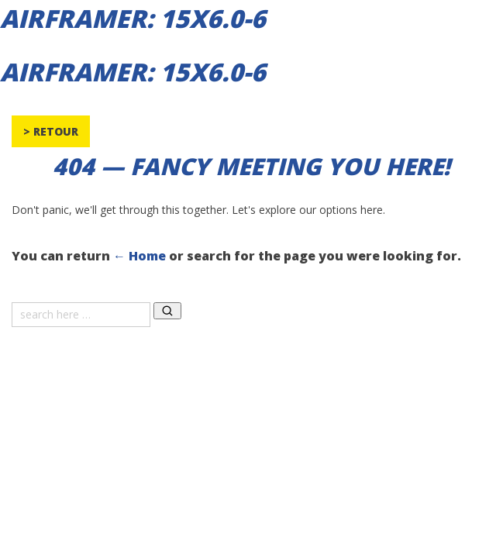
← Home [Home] (139, 255)
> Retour (50, 131)
